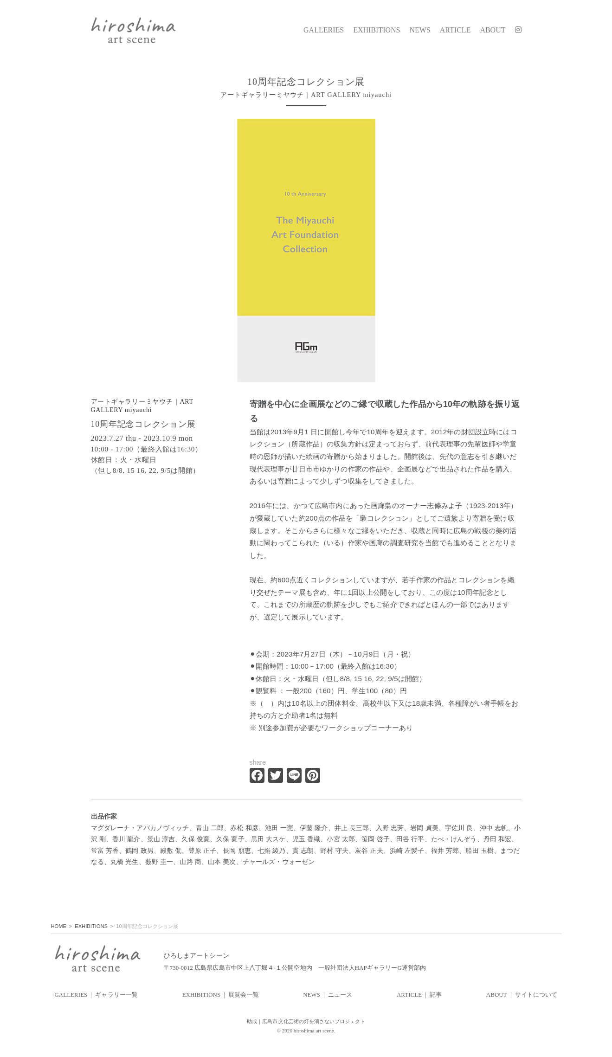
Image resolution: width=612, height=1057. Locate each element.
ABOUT (492, 30)
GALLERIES (323, 30)
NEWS (419, 30)
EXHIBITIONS (376, 30)
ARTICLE (455, 30)
